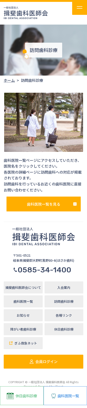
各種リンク (64, 315)
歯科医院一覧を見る (43, 204)
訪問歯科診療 (64, 301)
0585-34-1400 (42, 269)
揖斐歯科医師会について (23, 287)
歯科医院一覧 (65, 395)
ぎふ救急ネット (23, 343)
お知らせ (23, 315)
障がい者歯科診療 (23, 329)
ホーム (9, 80)
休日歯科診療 (22, 395)
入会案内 (63, 287)
